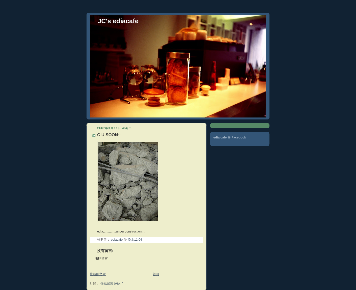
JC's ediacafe (118, 21)
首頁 (156, 274)
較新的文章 (98, 274)
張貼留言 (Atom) (111, 283)
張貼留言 (101, 258)
